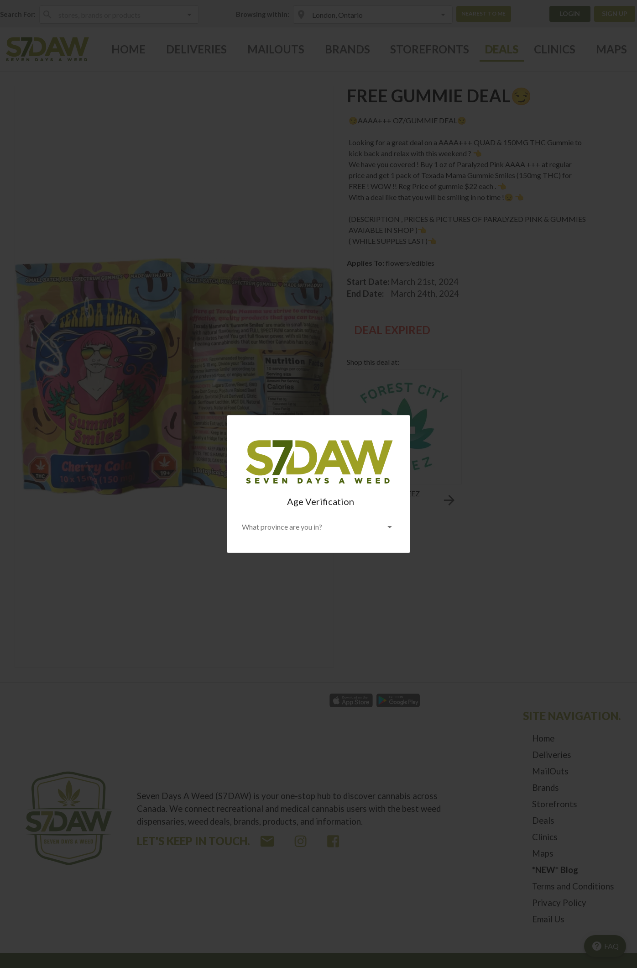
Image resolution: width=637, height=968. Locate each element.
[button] (318, 527)
